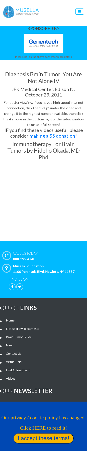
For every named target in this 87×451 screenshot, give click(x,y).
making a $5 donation (52, 136)
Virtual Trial (14, 362)
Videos (10, 378)
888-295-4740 (45, 256)
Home (10, 320)
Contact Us (13, 353)
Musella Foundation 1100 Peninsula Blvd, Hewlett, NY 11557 (39, 269)
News (10, 345)
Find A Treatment (18, 370)
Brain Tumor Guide (19, 337)
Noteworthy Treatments (22, 328)
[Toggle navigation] (79, 12)
